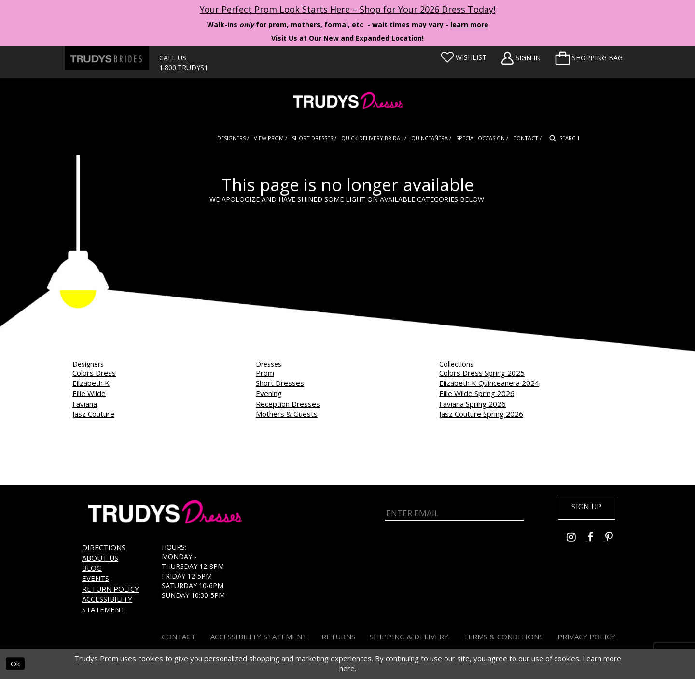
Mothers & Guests (287, 414)
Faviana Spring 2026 (472, 404)
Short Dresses (280, 383)
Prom (265, 373)
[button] (589, 58)
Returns (338, 636)
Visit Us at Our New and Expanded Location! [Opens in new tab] (347, 37)
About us (100, 558)
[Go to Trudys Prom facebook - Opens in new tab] (596, 539)
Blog (92, 568)
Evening (269, 393)
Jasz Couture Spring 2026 (481, 414)
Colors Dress (94, 373)
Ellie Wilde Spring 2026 (476, 393)
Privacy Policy (586, 636)
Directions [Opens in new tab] (103, 547)
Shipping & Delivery (409, 636)
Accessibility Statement (107, 604)
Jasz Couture (93, 414)
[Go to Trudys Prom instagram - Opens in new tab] (577, 539)
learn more (469, 24)
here (347, 668)
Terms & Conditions (503, 636)
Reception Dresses (288, 404)
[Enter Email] (454, 513)
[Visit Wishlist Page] (464, 57)
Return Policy (110, 589)
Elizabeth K (91, 383)
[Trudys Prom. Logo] (347, 101)
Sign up (585, 507)
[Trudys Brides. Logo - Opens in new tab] (107, 58)
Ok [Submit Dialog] (15, 663)
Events (95, 578)
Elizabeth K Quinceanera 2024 (489, 383)
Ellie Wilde (89, 393)
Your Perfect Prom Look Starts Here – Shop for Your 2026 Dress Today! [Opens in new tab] (347, 9)
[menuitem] (589, 58)
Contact (179, 636)
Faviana (84, 404)
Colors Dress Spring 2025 (482, 373)
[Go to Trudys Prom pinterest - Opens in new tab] (614, 539)
